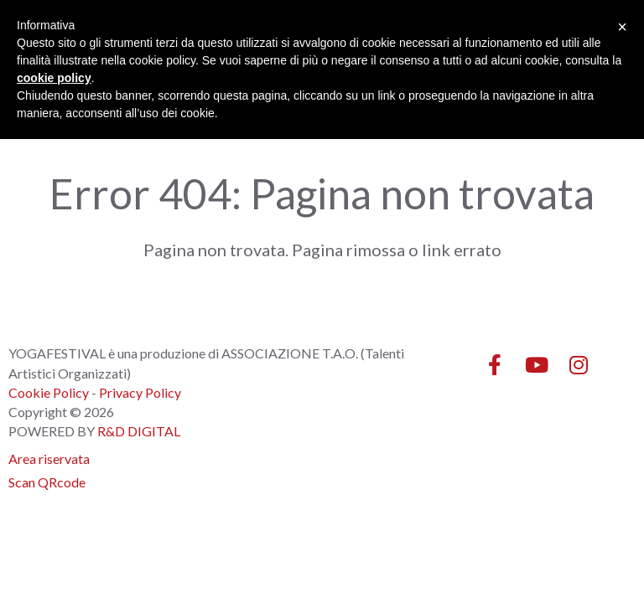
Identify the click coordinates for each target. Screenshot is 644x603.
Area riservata (49, 458)
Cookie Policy (48, 392)
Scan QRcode (47, 482)
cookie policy (54, 78)
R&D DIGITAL (138, 431)
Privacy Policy (140, 392)
